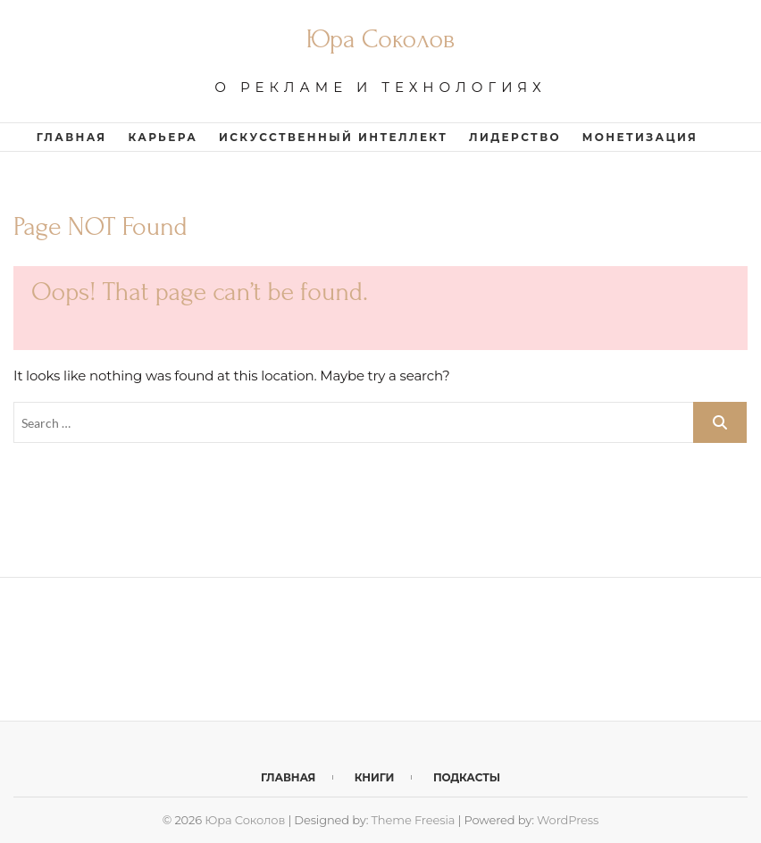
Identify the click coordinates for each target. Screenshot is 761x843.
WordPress (567, 820)
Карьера (162, 137)
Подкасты (466, 777)
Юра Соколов (380, 39)
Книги (375, 777)
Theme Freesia (414, 820)
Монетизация (640, 137)
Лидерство (515, 137)
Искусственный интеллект (333, 137)
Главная (72, 137)
